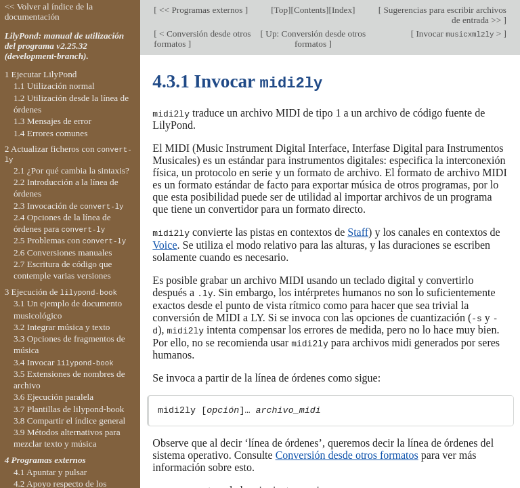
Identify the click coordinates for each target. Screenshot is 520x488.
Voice (164, 243)
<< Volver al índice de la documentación (49, 11)
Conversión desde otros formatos (347, 452)
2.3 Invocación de (69, 206)
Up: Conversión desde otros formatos (314, 38)
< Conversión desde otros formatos (202, 38)
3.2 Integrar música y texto (62, 327)
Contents (310, 10)
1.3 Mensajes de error (52, 121)
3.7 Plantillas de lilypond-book (69, 409)
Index (342, 10)
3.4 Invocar (64, 362)
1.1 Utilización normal (54, 86)
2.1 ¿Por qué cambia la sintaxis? (71, 170)
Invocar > (458, 33)
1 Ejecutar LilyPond (41, 74)
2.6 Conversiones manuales (63, 252)
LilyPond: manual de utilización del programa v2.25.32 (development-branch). (65, 45)
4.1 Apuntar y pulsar (50, 472)
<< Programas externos (201, 10)
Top (281, 10)
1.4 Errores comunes (50, 133)
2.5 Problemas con (70, 240)
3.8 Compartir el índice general (69, 420)
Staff (357, 231)
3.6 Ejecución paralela (53, 397)
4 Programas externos (45, 460)
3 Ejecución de (61, 292)
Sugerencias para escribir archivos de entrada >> (443, 15)
